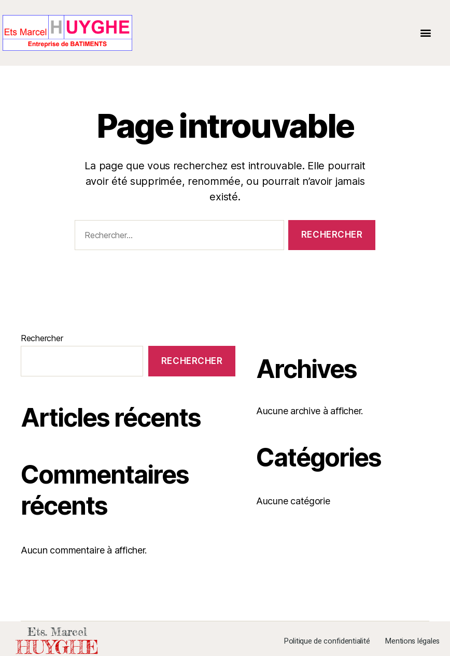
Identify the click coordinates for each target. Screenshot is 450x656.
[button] (425, 32)
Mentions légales (412, 641)
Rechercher (42, 338)
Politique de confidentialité (327, 641)
